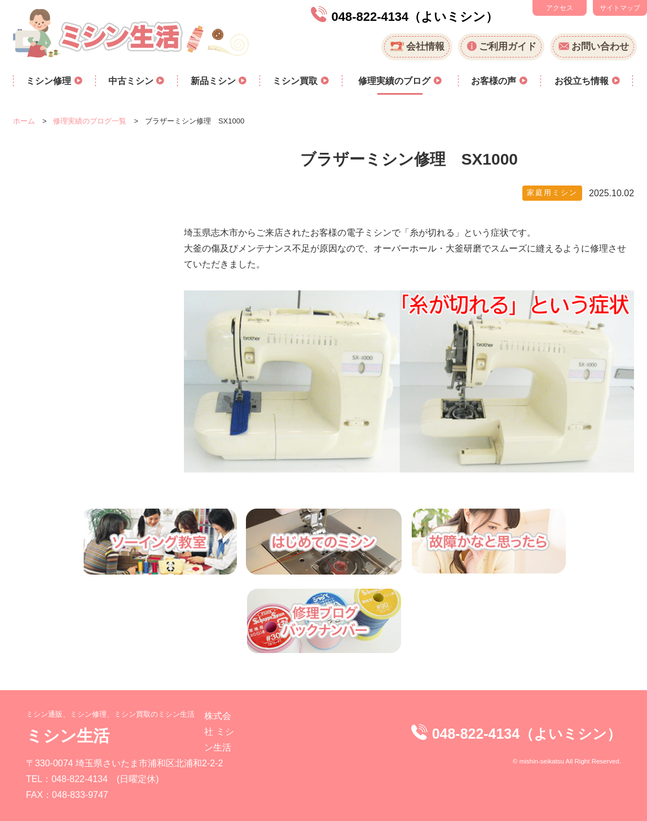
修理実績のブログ (395, 81)
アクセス (559, 8)
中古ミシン (132, 81)
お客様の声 (494, 81)
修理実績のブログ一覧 (89, 121)
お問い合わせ (600, 46)
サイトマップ (620, 8)
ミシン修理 (49, 81)
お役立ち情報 (582, 81)
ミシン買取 (296, 81)
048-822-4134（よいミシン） (415, 17)
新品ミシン (214, 81)
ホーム (24, 121)
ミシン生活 (67, 735)
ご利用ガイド (507, 46)
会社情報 (425, 46)
